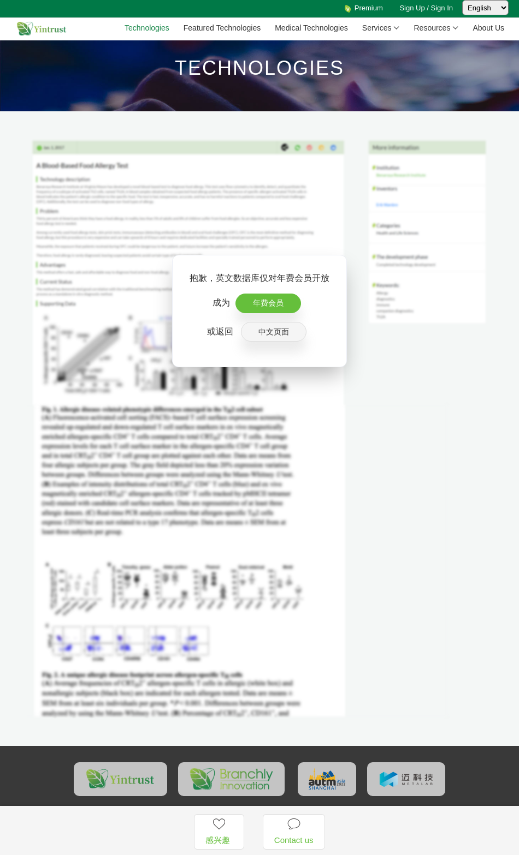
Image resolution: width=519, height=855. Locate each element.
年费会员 (268, 302)
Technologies (147, 27)
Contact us (294, 831)
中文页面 (273, 331)
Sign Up (411, 8)
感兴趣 (218, 831)
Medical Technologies (311, 27)
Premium (363, 8)
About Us (488, 27)
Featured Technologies (222, 27)
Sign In (442, 8)
